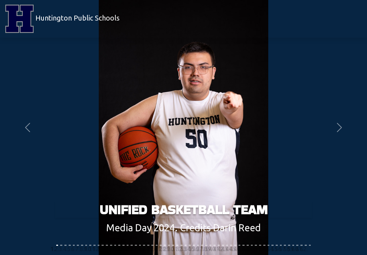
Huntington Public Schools (62, 19)
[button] (27, 127)
